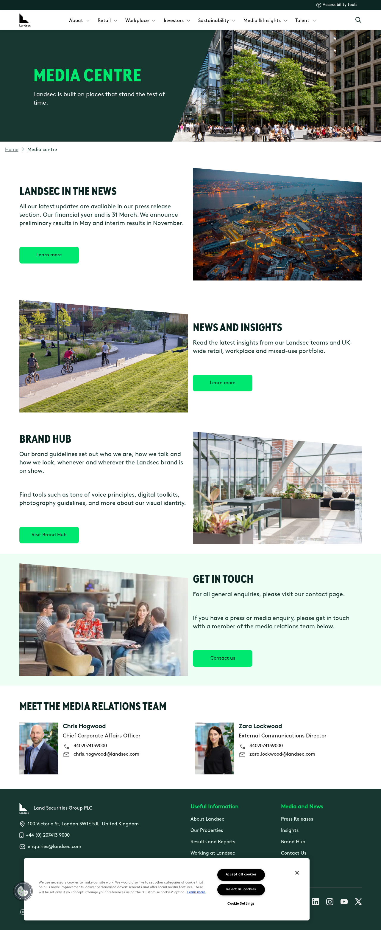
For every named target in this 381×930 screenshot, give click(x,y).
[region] (167, 889)
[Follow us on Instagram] (329, 903)
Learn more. (196, 892)
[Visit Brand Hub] (49, 535)
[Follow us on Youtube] (344, 903)
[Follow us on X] (358, 903)
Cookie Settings (240, 904)
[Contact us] (222, 658)
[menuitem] (79, 20)
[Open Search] (358, 20)
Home (11, 150)
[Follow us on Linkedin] (315, 903)
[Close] (297, 872)
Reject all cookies (241, 889)
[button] (22, 891)
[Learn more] (49, 255)
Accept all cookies (241, 874)
